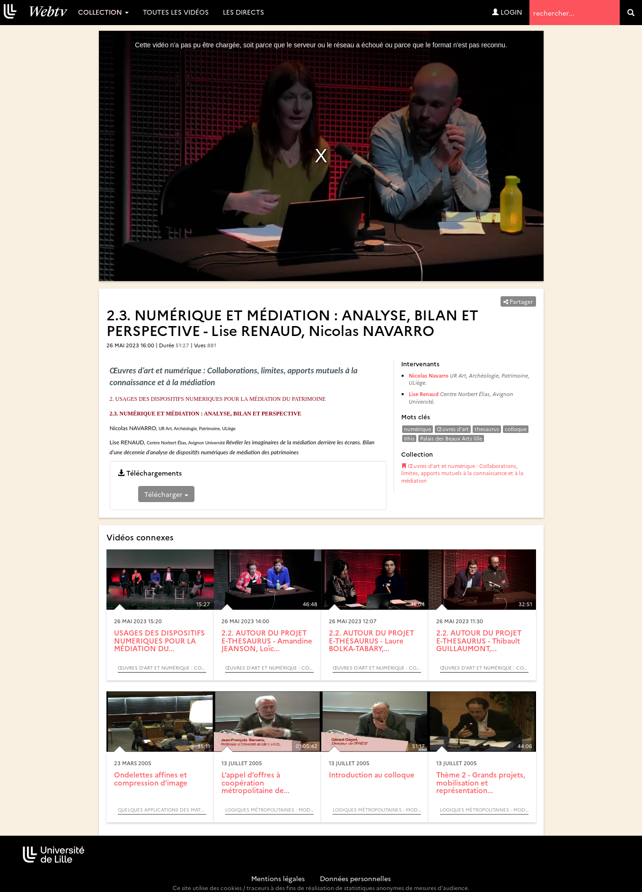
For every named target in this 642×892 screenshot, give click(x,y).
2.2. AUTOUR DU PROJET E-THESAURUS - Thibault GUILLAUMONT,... (478, 640)
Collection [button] (103, 12)
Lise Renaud (424, 393)
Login (507, 12)
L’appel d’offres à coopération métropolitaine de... (255, 782)
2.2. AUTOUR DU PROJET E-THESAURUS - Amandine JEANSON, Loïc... (266, 640)
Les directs (243, 12)
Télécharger (166, 494)
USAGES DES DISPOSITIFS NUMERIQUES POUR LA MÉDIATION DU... (159, 640)
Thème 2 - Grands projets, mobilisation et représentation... (480, 782)
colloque (516, 429)
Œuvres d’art (453, 429)
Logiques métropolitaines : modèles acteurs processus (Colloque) (269, 809)
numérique (417, 429)
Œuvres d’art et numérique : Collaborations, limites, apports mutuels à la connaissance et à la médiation (462, 473)
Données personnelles (355, 878)
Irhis (409, 438)
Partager (518, 301)
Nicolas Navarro (429, 375)
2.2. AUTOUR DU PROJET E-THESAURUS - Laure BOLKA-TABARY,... (371, 640)
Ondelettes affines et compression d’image (150, 778)
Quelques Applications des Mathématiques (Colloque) (162, 809)
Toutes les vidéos (176, 12)
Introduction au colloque (371, 774)
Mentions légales (278, 878)
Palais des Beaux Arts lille (451, 438)
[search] (631, 12)
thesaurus (487, 429)
